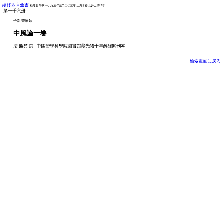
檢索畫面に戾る (205, 61)
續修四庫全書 (15, 4)
